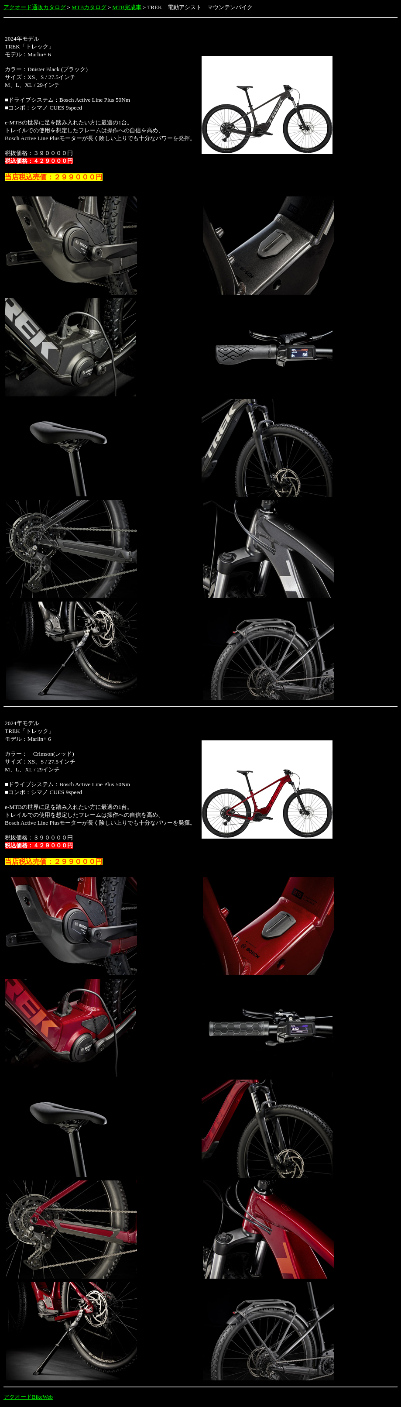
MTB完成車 (126, 7)
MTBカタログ (89, 7)
